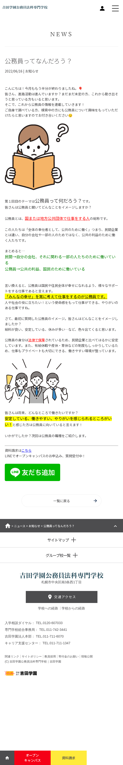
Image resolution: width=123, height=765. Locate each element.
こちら (26, 450)
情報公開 (87, 656)
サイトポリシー (32, 656)
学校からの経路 (73, 608)
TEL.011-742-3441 (53, 630)
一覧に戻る (75, 500)
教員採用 (50, 656)
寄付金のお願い (69, 656)
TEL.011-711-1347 (56, 643)
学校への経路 (48, 608)
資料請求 (68, 757)
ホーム (8, 525)
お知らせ (34, 526)
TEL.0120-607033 (49, 623)
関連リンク (12, 656)
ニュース (19, 526)
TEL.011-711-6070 (50, 636)
